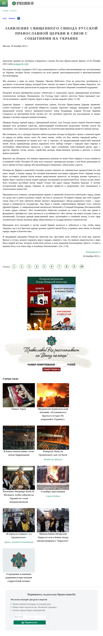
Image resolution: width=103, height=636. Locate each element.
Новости (13, 11)
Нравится (12, 18)
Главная (5, 11)
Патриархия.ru (93, 252)
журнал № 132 (20, 64)
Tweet (5, 18)
